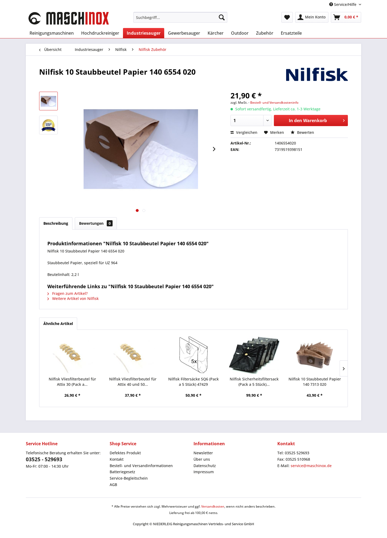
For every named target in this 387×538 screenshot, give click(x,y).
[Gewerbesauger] (184, 33)
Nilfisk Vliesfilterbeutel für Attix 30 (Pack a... (72, 381)
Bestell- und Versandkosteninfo (274, 102)
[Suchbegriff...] (180, 17)
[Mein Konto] (311, 17)
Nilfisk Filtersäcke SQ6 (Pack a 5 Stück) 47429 (193, 381)
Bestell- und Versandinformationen (141, 465)
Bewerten (302, 132)
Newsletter (203, 452)
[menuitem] (180, 17)
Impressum (204, 471)
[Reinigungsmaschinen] (51, 33)
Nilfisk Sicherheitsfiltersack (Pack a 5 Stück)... (254, 381)
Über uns (202, 459)
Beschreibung (55, 223)
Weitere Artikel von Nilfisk (73, 298)
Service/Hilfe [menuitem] (343, 4)
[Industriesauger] (143, 33)
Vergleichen (243, 132)
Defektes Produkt (125, 452)
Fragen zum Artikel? (67, 293)
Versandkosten (212, 506)
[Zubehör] (264, 33)
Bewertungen (96, 223)
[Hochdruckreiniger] (100, 33)
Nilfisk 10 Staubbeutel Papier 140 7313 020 (315, 381)
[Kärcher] (215, 33)
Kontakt (116, 459)
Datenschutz (205, 465)
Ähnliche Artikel (58, 323)
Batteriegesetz (122, 471)
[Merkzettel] (287, 17)
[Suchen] (221, 17)
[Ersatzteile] (291, 33)
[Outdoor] (239, 33)
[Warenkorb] (346, 17)
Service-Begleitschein (129, 478)
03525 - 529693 (44, 459)
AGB (113, 484)
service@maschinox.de (311, 465)
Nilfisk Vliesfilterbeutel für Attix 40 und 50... (133, 381)
